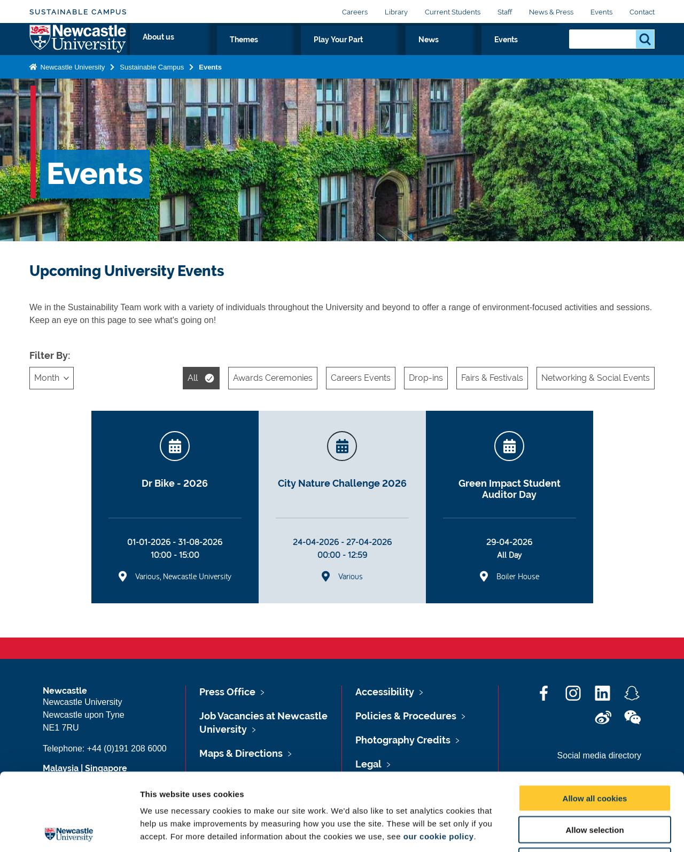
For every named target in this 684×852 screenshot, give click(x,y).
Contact (642, 12)
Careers (355, 12)
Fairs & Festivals (492, 378)
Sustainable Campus (78, 12)
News (495, 51)
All (193, 378)
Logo (78, 49)
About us (322, 51)
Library (396, 12)
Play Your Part (437, 51)
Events (601, 12)
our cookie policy (438, 758)
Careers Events (361, 378)
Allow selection (594, 752)
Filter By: (49, 355)
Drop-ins (426, 378)
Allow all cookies (595, 720)
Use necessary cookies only (594, 783)
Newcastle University (71, 87)
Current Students (452, 12)
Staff (505, 12)
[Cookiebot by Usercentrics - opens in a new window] (69, 831)
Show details (561, 830)
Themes (375, 51)
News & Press (551, 12)
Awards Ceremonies (273, 378)
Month (46, 378)
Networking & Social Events (595, 378)
